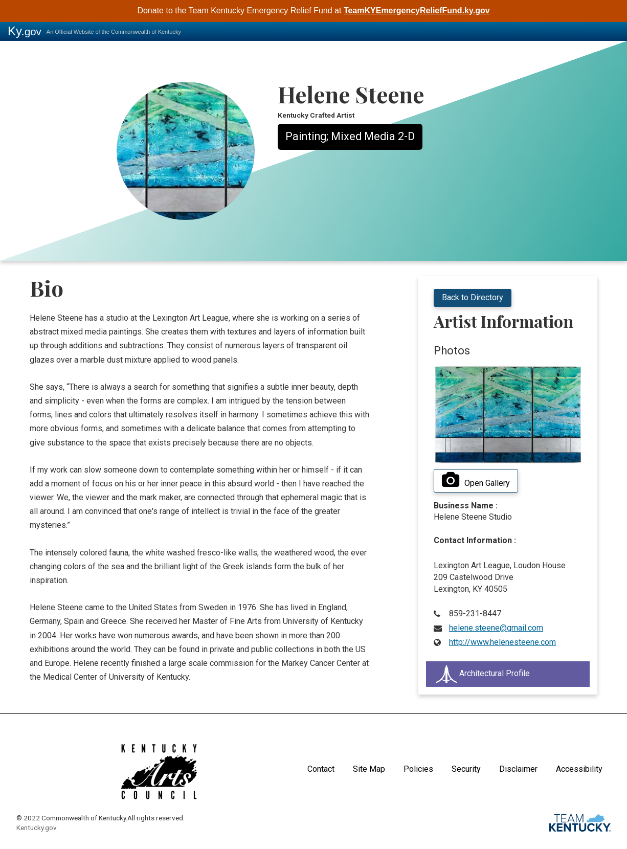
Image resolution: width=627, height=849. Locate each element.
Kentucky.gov (36, 827)
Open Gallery (476, 480)
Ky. (24, 31)
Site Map (369, 769)
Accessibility (579, 769)
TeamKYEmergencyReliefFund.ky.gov (417, 10)
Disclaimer (518, 769)
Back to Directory (472, 297)
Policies (418, 769)
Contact (320, 769)
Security (466, 769)
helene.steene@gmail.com (496, 628)
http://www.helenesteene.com (502, 642)
